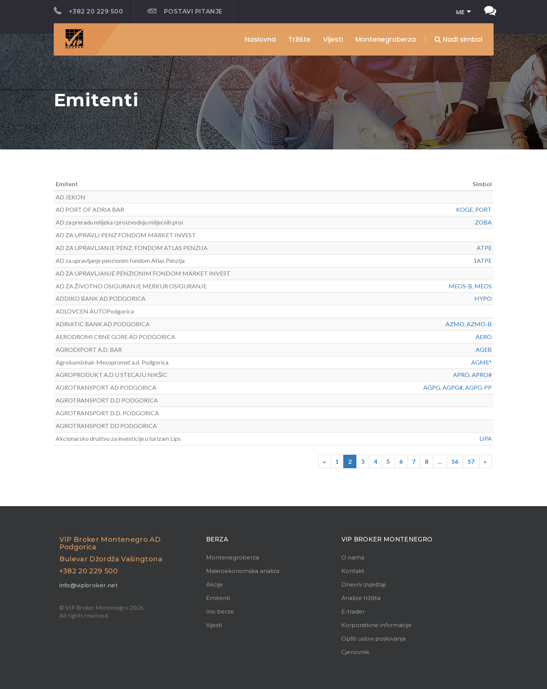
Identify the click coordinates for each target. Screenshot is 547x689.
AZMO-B (479, 323)
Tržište (299, 39)
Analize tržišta (360, 598)
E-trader (353, 611)
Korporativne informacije (376, 625)
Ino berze (220, 611)
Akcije (214, 584)
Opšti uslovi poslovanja (373, 638)
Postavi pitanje (185, 11)
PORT (483, 209)
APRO (461, 374)
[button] (461, 12)
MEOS (483, 285)
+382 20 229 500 (88, 10)
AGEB (484, 349)
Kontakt (352, 570)
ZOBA (483, 222)
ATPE (484, 247)
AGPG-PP (478, 387)
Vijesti (333, 39)
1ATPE (482, 260)
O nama (352, 557)
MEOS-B (460, 285)
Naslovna (260, 39)
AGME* (481, 362)
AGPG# (452, 387)
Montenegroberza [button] (385, 39)
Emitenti (218, 598)
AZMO (454, 323)
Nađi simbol (458, 39)
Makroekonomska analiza (242, 570)
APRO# (482, 374)
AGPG (431, 387)
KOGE (464, 209)
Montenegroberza (232, 557)
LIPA (485, 438)
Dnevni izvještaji (363, 584)
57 (471, 461)
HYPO (483, 298)
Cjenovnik (355, 652)
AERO (484, 336)
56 (455, 461)
